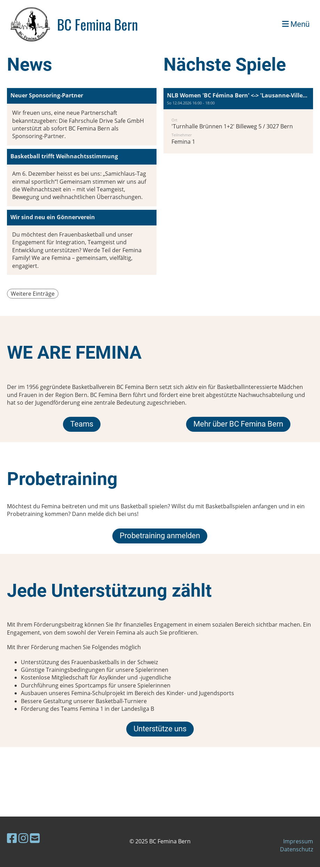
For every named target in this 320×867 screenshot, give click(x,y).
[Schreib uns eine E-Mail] (35, 837)
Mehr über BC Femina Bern (238, 424)
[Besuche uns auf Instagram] (23, 837)
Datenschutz (296, 849)
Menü (296, 24)
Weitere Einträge (33, 293)
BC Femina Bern (97, 24)
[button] (238, 120)
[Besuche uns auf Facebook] (12, 837)
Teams (81, 424)
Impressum (298, 841)
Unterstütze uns (160, 728)
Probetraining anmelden (160, 535)
